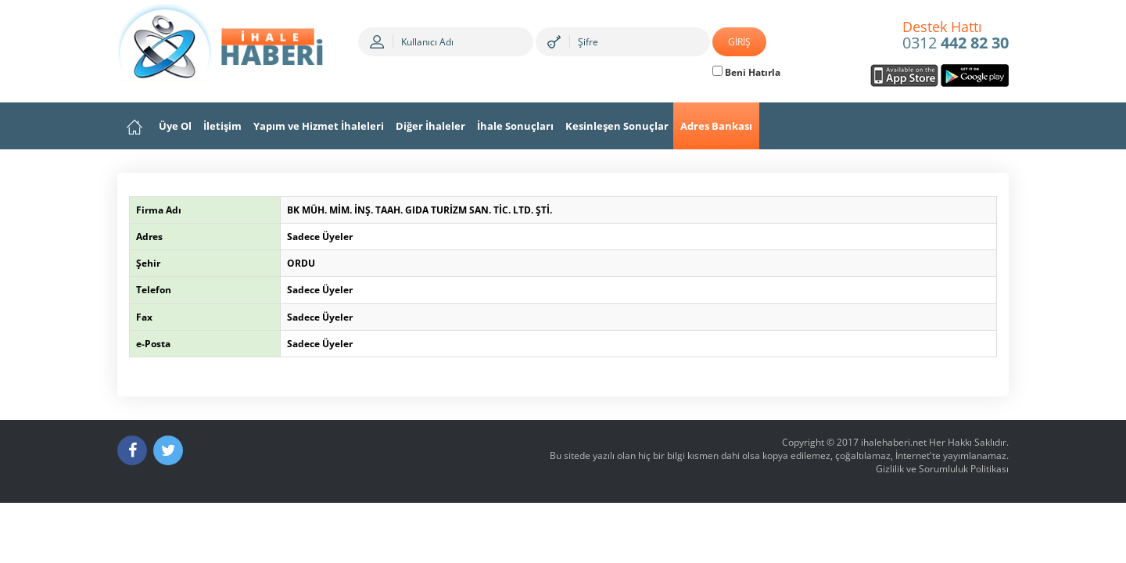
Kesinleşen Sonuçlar (617, 126)
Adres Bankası (716, 126)
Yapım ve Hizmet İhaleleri (318, 126)
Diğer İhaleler (430, 126)
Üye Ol (175, 126)
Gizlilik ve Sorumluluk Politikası (942, 468)
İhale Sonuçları (515, 126)
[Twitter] (168, 450)
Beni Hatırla (746, 72)
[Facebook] (132, 450)
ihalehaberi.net (894, 442)
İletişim (222, 126)
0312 (955, 36)
